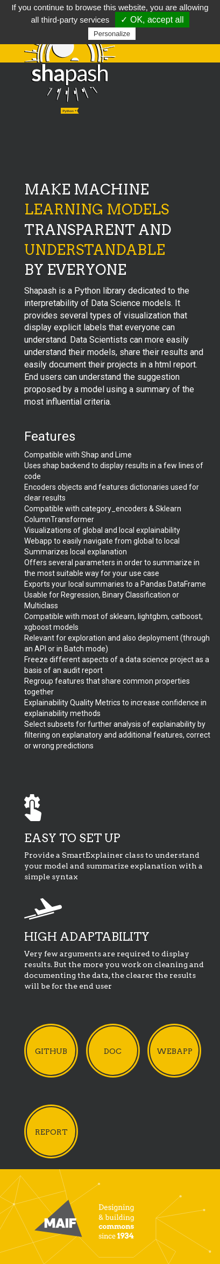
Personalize (112, 34)
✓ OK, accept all (151, 19)
